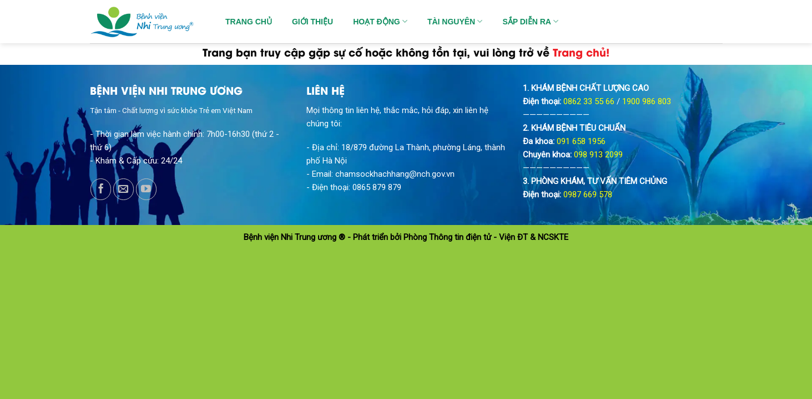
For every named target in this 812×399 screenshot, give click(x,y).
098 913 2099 (598, 155)
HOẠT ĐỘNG (380, 21)
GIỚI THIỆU (312, 21)
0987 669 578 (587, 195)
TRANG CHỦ (248, 21)
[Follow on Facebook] (100, 189)
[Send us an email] (123, 189)
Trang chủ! (581, 51)
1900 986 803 (646, 101)
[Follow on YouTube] (146, 189)
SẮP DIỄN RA (530, 21)
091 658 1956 (581, 141)
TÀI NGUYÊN (455, 21)
